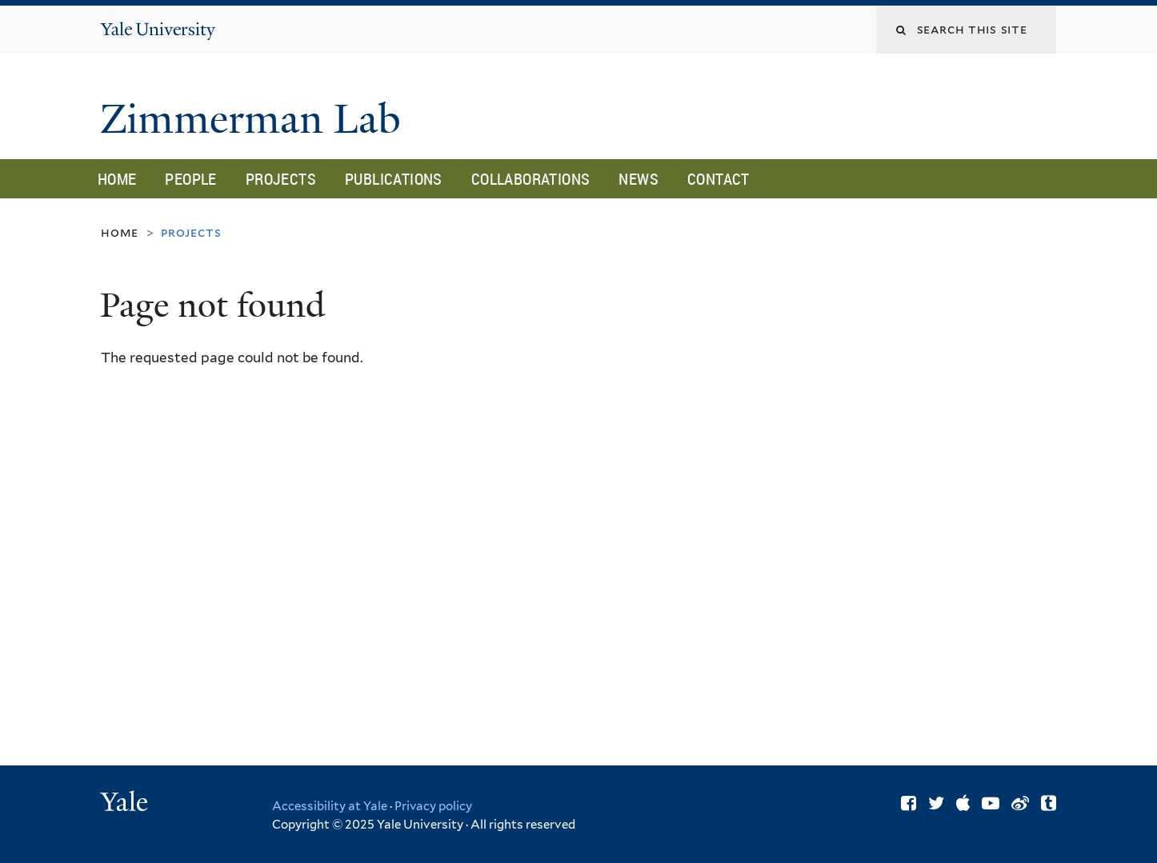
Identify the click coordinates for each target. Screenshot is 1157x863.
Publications (393, 179)
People (190, 179)
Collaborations (531, 179)
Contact (718, 179)
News (639, 179)
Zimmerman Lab (255, 119)
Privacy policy (433, 806)
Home (117, 179)
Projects (281, 179)
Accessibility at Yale (329, 806)
